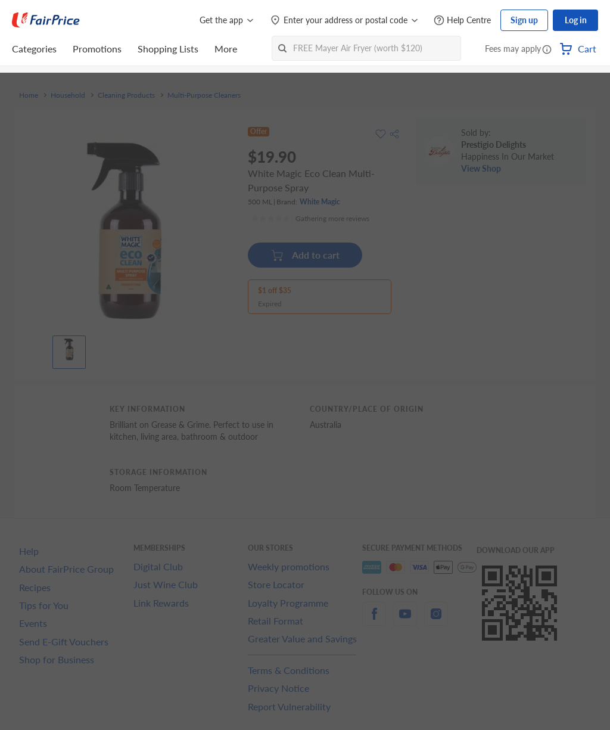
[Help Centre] (462, 20)
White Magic (320, 201)
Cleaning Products (126, 95)
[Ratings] (310, 218)
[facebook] (374, 620)
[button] (547, 50)
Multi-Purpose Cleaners (204, 95)
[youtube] (405, 620)
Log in (576, 20)
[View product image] (69, 349)
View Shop (481, 168)
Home (28, 95)
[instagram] (436, 620)
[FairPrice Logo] (46, 20)
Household (68, 95)
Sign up (524, 20)
